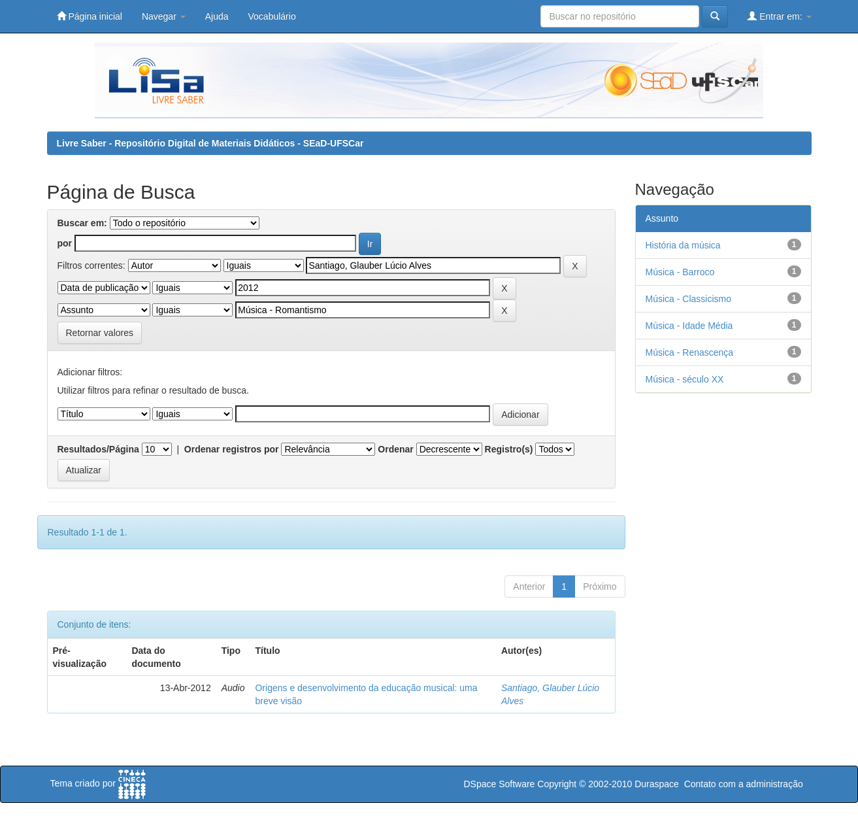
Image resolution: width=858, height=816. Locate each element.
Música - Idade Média (689, 325)
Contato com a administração (743, 784)
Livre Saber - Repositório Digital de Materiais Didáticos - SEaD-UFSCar (210, 143)
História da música (683, 245)
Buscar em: (82, 223)
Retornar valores (100, 333)
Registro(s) (509, 449)
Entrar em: (779, 16)
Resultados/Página (98, 449)
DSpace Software (499, 784)
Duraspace (657, 784)
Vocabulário (272, 16)
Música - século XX (685, 379)
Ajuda (217, 16)
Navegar (164, 16)
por (65, 243)
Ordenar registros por (231, 449)
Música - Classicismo (688, 299)
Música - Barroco (680, 272)
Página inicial (89, 16)
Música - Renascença (690, 352)
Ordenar (395, 449)
